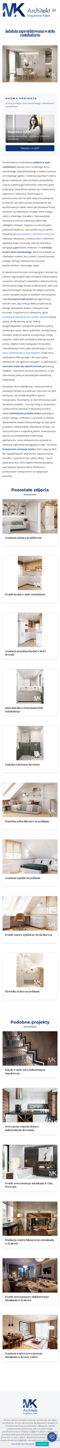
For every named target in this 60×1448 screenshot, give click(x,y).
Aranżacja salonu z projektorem (23, 537)
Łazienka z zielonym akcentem (22, 764)
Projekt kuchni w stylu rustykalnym (25, 594)
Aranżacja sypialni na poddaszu (22, 878)
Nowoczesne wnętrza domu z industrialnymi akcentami (22, 1128)
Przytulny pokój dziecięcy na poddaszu (27, 821)
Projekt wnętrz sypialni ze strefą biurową (28, 934)
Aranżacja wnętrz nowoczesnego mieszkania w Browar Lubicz (24, 1355)
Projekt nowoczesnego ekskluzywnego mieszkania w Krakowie (27, 1298)
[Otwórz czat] (52, 1437)
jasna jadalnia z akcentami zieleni (33, 234)
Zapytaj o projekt (30, 148)
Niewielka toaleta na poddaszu (22, 991)
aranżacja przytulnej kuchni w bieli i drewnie (25, 316)
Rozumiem (42, 1444)
